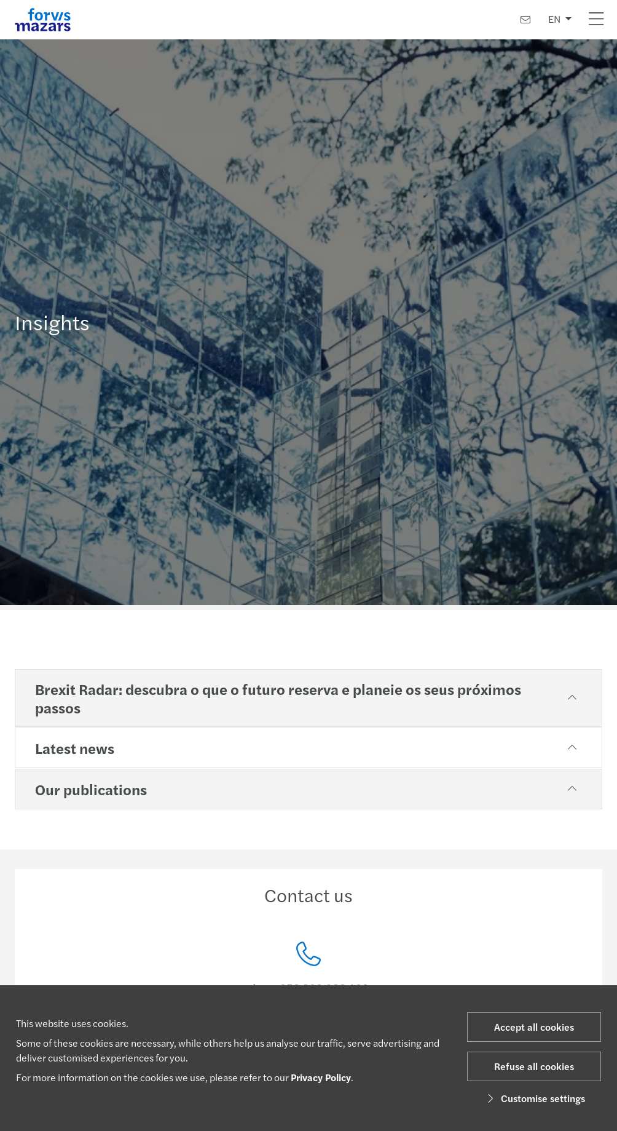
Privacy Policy (321, 1077)
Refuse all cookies (534, 1066)
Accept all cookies (534, 1027)
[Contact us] (525, 19)
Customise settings (534, 1098)
